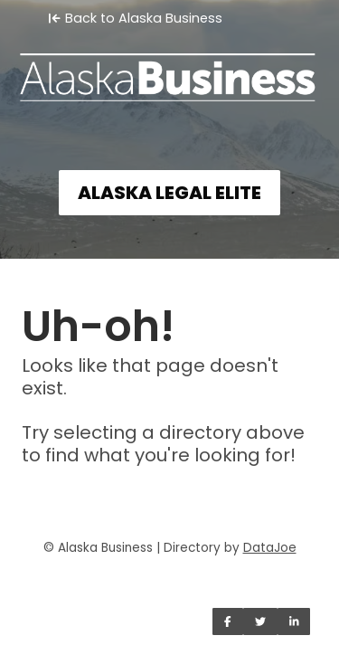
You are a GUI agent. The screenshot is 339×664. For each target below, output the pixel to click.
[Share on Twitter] (260, 621)
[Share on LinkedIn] (294, 621)
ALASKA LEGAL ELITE (169, 192)
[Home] (169, 69)
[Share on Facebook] (227, 621)
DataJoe (270, 547)
